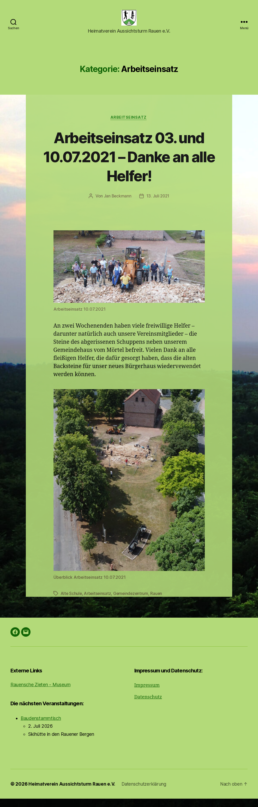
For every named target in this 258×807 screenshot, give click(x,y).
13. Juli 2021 (158, 204)
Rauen (159, 602)
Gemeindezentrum (133, 602)
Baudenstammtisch (41, 726)
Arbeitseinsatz (129, 125)
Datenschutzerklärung (147, 792)
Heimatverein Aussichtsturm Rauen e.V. (73, 792)
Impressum (147, 694)
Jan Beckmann (117, 204)
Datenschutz (148, 705)
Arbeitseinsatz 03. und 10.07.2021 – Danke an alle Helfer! (129, 165)
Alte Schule (72, 602)
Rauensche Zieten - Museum (40, 693)
